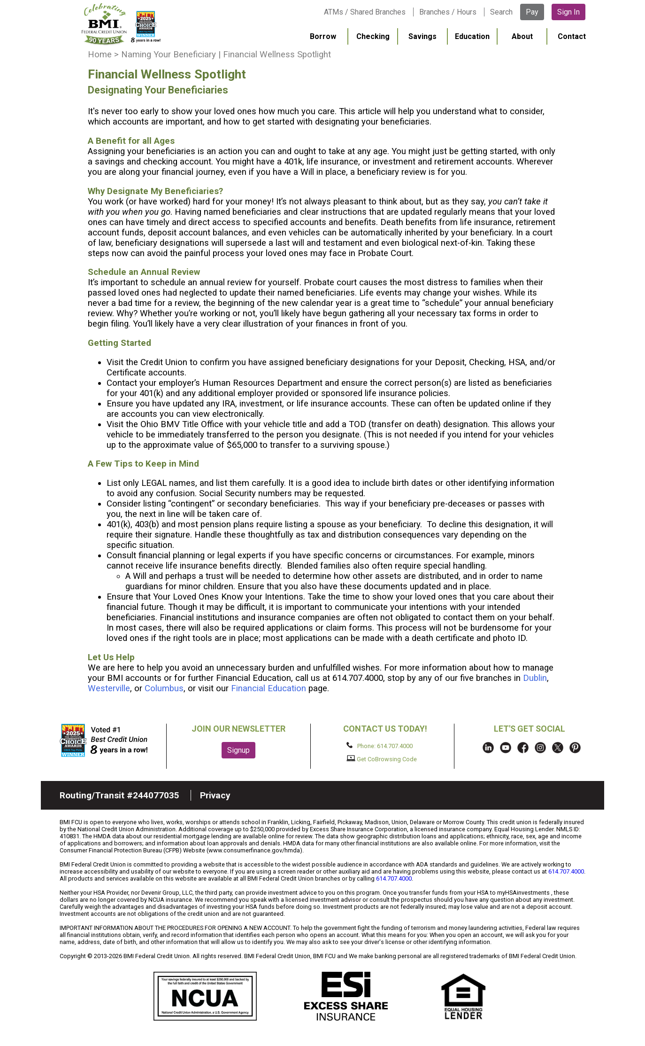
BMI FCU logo (121, 24)
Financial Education (268, 688)
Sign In (568, 12)
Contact (572, 36)
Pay (532, 12)
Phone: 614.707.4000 (379, 745)
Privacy (215, 795)
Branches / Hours (447, 12)
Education (472, 36)
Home (100, 54)
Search (501, 12)
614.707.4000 (566, 871)
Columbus (164, 688)
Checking (373, 36)
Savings (422, 36)
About (522, 36)
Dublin (535, 678)
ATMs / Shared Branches (365, 12)
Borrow (323, 36)
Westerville (109, 688)
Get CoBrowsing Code (381, 759)
